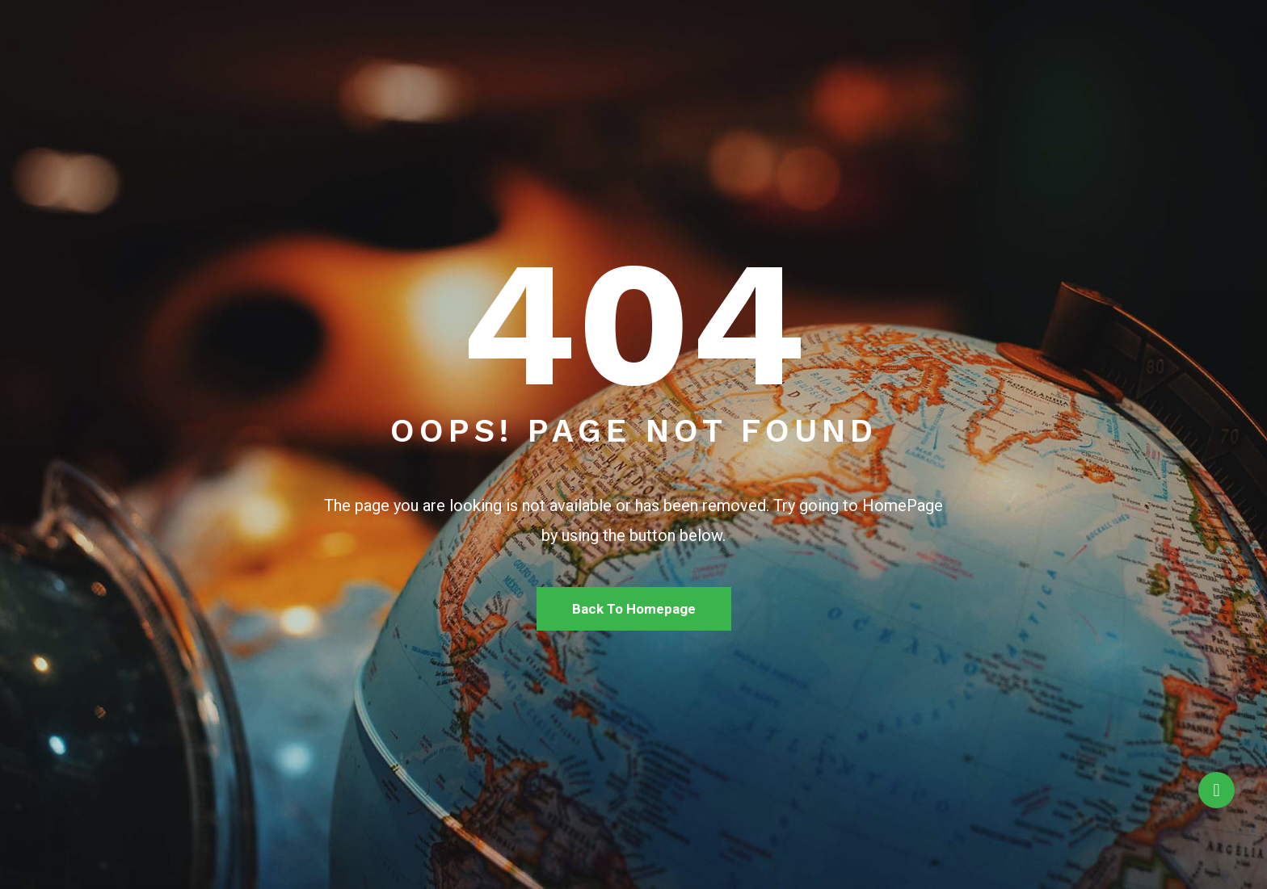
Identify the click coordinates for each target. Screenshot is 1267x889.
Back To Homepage (634, 609)
